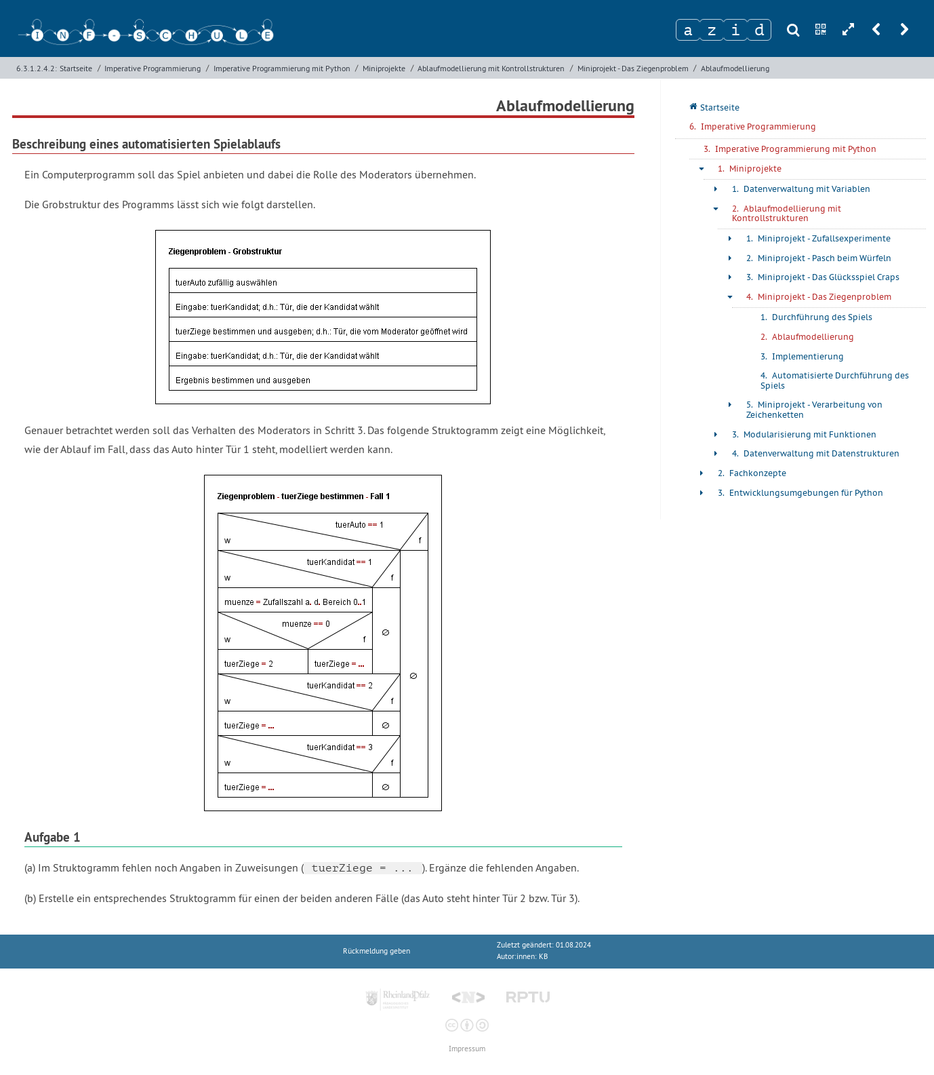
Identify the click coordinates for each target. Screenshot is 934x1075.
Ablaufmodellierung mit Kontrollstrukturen (491, 68)
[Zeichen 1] (688, 30)
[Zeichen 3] (735, 30)
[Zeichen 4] (759, 30)
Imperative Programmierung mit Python (282, 68)
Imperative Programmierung (152, 68)
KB (543, 956)
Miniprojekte (384, 68)
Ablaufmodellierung (735, 68)
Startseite (76, 68)
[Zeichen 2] (711, 30)
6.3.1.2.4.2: (36, 68)
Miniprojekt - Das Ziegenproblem (633, 68)
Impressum (467, 1048)
